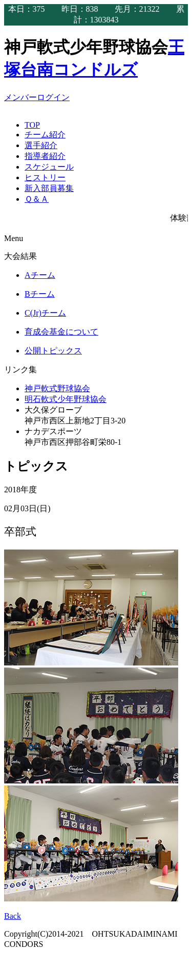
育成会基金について (61, 331)
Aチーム (40, 275)
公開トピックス (53, 350)
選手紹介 (41, 145)
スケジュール (49, 166)
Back (12, 916)
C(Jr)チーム (45, 312)
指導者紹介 (45, 156)
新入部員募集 (49, 188)
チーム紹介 (45, 134)
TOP (32, 125)
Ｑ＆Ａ (37, 199)
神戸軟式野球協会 (57, 388)
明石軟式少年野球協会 (65, 399)
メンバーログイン (37, 97)
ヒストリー (45, 177)
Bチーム (40, 294)
